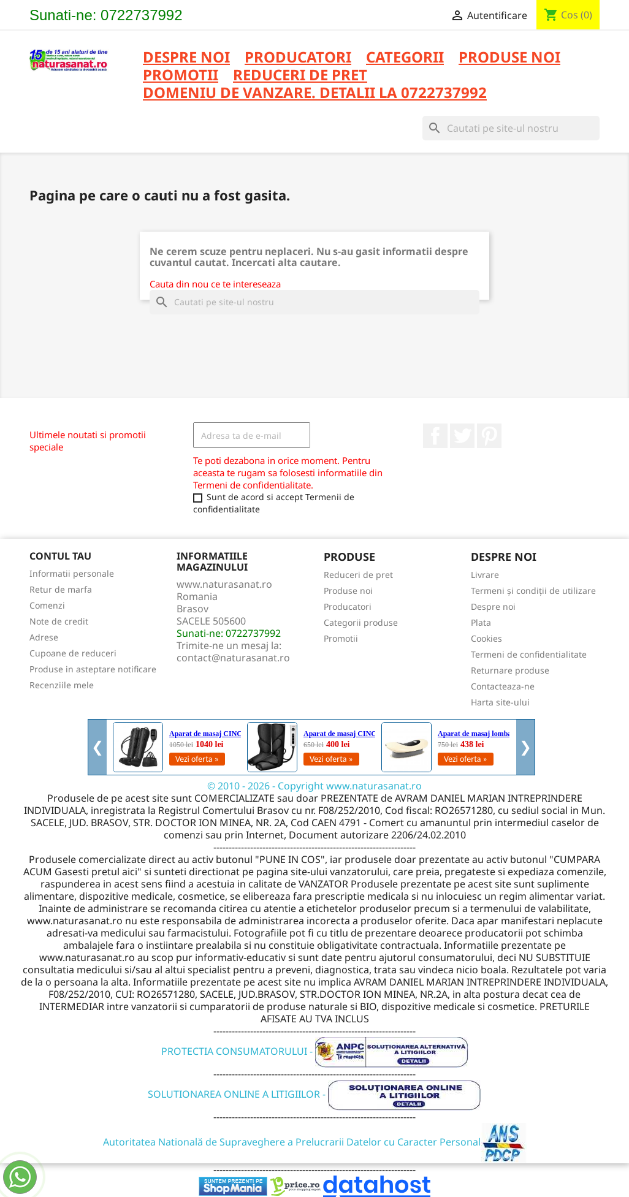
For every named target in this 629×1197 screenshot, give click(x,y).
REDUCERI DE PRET (300, 76)
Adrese (43, 637)
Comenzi (47, 605)
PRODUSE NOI (509, 58)
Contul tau (60, 556)
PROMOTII (180, 76)
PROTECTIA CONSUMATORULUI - (314, 1051)
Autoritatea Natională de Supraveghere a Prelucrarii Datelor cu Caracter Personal (315, 1142)
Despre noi (186, 58)
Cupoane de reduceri (72, 653)
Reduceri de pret (358, 574)
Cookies (486, 638)
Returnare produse (510, 670)
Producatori (348, 606)
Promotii (341, 638)
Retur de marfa (60, 589)
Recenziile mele (61, 685)
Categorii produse (361, 622)
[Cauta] (511, 128)
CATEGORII (405, 58)
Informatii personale (71, 573)
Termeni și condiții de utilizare (533, 590)
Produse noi (348, 590)
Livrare (485, 574)
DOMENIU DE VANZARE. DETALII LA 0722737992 (315, 93)
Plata (481, 622)
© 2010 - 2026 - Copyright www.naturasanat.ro (314, 785)
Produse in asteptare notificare (92, 669)
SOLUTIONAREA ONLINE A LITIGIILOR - (314, 1094)
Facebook (435, 436)
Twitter (462, 436)
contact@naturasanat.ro (233, 657)
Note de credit (58, 621)
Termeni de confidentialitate (529, 654)
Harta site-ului (500, 702)
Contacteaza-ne (503, 686)
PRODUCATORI (298, 58)
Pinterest (489, 436)
